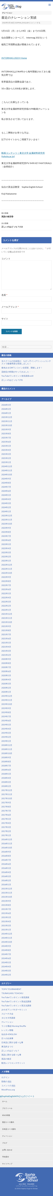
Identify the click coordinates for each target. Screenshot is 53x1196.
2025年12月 (6, 417)
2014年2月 (6, 974)
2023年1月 (6, 560)
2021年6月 (6, 638)
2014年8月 (6, 950)
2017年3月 (6, 827)
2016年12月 (6, 839)
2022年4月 (6, 597)
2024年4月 (6, 499)
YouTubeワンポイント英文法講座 (16, 1005)
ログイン (5, 1077)
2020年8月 (6, 663)
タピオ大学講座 (8, 1018)
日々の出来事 (7, 1038)
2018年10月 (6, 753)
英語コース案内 (8, 1122)
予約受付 (5, 1157)
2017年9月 (6, 802)
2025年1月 (6, 462)
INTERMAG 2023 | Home (14, 58)
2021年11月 (6, 618)
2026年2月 (6, 409)
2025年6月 (6, 442)
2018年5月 (6, 774)
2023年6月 (6, 540)
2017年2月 (6, 831)
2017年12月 (6, 790)
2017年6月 (6, 815)
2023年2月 (6, 556)
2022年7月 (6, 585)
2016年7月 (6, 860)
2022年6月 (6, 589)
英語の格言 (6, 1059)
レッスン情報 (7, 1030)
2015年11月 (6, 892)
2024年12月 (6, 466)
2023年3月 (6, 552)
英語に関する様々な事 (11, 1054)
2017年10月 (6, 798)
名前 (4, 294)
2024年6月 (6, 491)
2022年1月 (6, 610)
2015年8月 (6, 905)
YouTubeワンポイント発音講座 (15, 997)
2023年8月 (6, 532)
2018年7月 (6, 765)
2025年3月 (6, 454)
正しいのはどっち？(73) (12, 380)
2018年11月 (6, 749)
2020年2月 (6, 687)
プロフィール (7, 1108)
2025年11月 (6, 421)
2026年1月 (6, 413)
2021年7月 (6, 634)
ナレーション (7, 13)
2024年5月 (6, 495)
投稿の (6, 1081)
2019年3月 (6, 733)
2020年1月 (6, 692)
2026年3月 (6, 405)
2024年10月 (6, 474)
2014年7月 (6, 954)
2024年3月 (6, 503)
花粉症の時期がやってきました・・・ (18, 372)
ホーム (4, 1101)
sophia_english (22, 23)
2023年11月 (6, 519)
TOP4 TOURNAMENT (11, 989)
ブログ (4, 1143)
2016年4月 (6, 872)
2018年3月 (6, 782)
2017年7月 (6, 810)
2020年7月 (6, 667)
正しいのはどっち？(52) (26, 225)
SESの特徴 (6, 1115)
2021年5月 (6, 642)
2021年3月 (6, 651)
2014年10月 (6, 942)
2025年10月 (6, 425)
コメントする (35, 23)
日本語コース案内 (9, 1129)
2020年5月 (6, 675)
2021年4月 (6, 647)
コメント (5, 258)
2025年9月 (6, 429)
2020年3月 (6, 683)
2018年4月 (6, 778)
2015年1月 (6, 929)
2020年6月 (6, 671)
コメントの (8, 1085)
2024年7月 (6, 487)
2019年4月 (6, 728)
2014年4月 (6, 966)
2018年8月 (6, 761)
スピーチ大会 (7, 1014)
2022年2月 (6, 606)
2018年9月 (6, 757)
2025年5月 (6, 446)
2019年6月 (6, 720)
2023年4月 (6, 548)
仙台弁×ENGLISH (9, 1034)
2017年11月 (6, 794)
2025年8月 (6, 433)
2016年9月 (6, 851)
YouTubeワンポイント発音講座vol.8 (17, 376)
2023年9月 (6, 528)
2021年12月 (6, 614)
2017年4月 (6, 823)
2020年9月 (6, 659)
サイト (4, 318)
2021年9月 (6, 626)
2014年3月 (6, 970)
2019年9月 (6, 708)
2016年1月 (6, 884)
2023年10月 (6, 524)
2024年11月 (6, 470)
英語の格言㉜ (26, 214)
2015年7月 (6, 909)
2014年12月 (6, 933)
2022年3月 (6, 601)
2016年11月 (6, 843)
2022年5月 (6, 593)
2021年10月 (6, 622)
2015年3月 (6, 925)
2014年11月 (6, 938)
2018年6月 (6, 769)
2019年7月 (6, 716)
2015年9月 (6, 901)
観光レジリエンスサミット (13, 1063)
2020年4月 (6, 679)
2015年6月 (6, 913)
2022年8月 (6, 581)
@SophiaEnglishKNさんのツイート (17, 1096)
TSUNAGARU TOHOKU (12, 993)
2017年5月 (6, 819)
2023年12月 (6, 515)
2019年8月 (6, 712)
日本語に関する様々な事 (12, 1042)
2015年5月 (6, 917)
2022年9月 (6, 577)
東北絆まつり (7, 1046)
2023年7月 (6, 536)
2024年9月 (6, 478)
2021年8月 (6, 630)
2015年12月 (6, 888)
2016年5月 (6, 868)
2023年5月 (6, 544)
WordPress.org (8, 1089)
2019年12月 (6, 696)
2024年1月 (6, 511)
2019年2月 (6, 737)
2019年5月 (6, 724)
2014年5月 (6, 962)
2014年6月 (6, 958)
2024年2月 (6, 507)
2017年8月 (6, 806)
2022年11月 (6, 569)
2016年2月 (6, 880)
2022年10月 (6, 573)
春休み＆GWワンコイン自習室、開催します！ (22, 367)
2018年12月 (6, 745)
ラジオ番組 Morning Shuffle (13, 1026)
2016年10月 (6, 847)
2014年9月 (6, 946)
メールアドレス (10, 306)
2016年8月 (6, 856)
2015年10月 (6, 897)
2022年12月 (6, 565)
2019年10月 (6, 704)
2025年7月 (6, 437)
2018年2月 (6, 786)
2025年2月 (6, 458)
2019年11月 (6, 700)
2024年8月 (6, 483)
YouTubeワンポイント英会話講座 (16, 1001)
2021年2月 (6, 655)
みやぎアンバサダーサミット (14, 1009)
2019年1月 (6, 741)
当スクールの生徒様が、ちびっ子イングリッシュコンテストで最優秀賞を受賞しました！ (26, 362)
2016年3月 (6, 876)
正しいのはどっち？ (10, 1050)
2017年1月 (6, 835)
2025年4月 (6, 450)
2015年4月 (6, 921)
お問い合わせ (7, 1150)
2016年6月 (6, 864)
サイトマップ (7, 1164)
